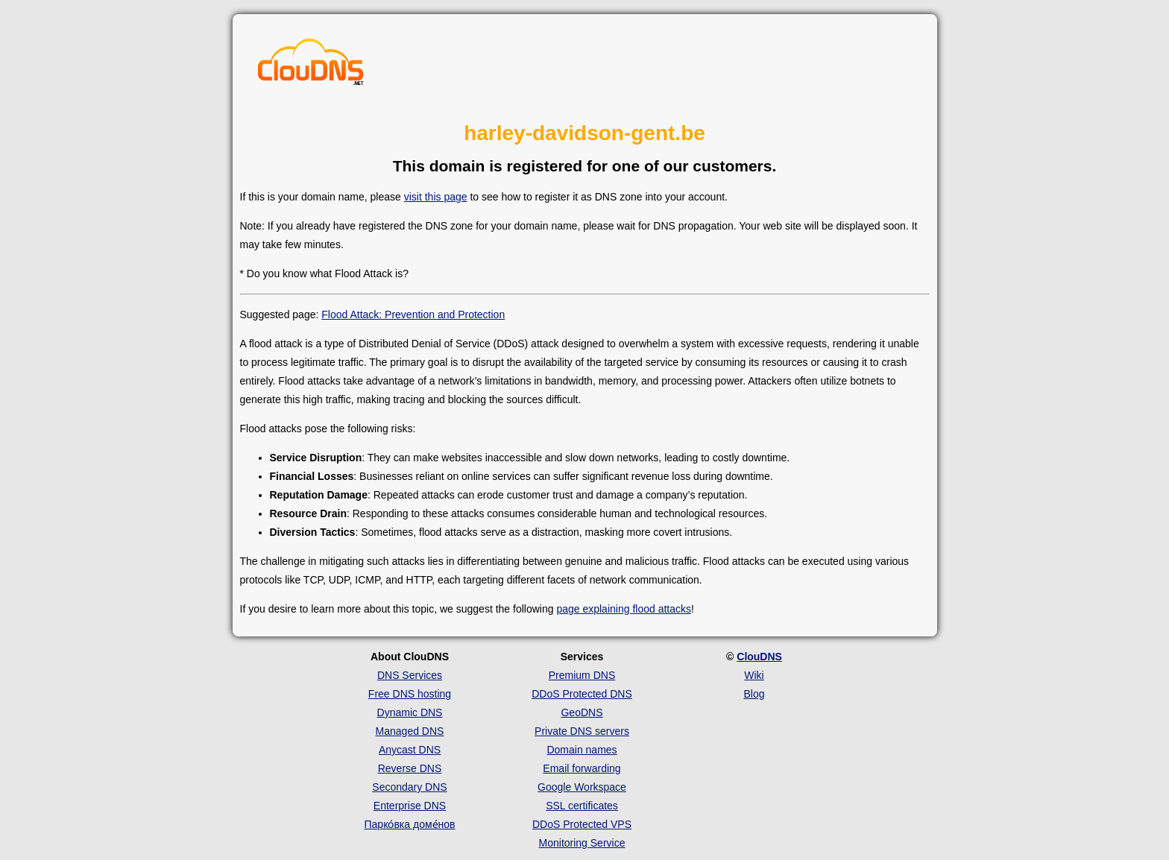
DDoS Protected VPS (581, 824)
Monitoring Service (582, 843)
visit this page (435, 197)
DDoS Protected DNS (582, 694)
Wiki (753, 675)
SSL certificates (582, 806)
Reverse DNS (410, 768)
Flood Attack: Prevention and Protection (413, 314)
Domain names (581, 750)
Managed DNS (410, 731)
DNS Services (409, 675)
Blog (753, 694)
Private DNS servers (582, 731)
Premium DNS (582, 675)
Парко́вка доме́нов (410, 824)
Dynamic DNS (410, 712)
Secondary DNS (409, 787)
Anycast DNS (410, 750)
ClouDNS (759, 657)
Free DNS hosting (409, 694)
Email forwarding (581, 768)
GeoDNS (581, 712)
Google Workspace (582, 787)
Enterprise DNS (410, 806)
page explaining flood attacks (623, 609)
